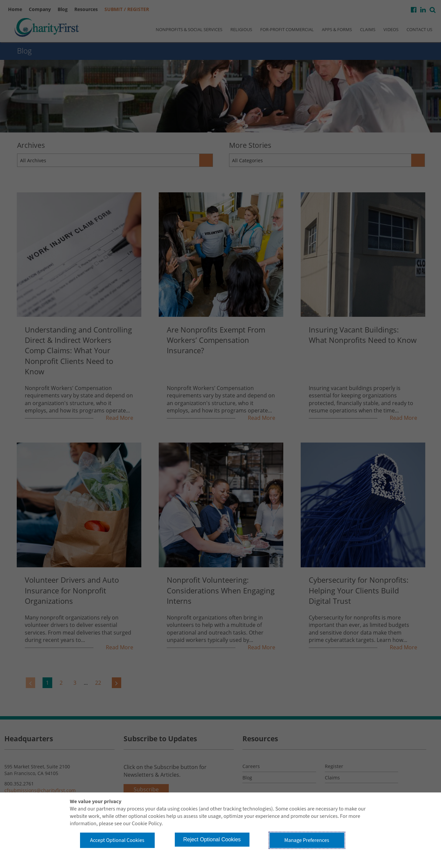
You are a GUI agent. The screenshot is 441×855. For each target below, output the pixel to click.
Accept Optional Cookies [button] (117, 840)
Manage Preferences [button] (306, 840)
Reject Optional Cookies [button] (212, 839)
